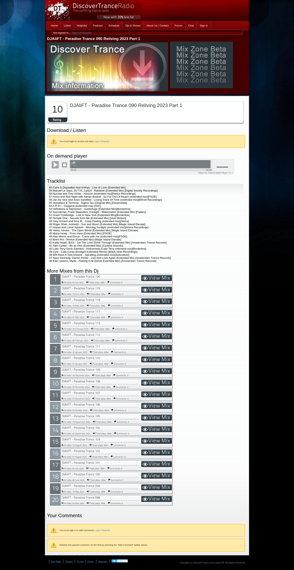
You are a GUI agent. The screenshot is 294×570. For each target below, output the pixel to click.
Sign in (75, 32)
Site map (102, 561)
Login (96, 141)
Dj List (80, 561)
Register (87, 32)
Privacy (69, 561)
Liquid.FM (219, 562)
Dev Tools (56, 561)
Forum (91, 561)
